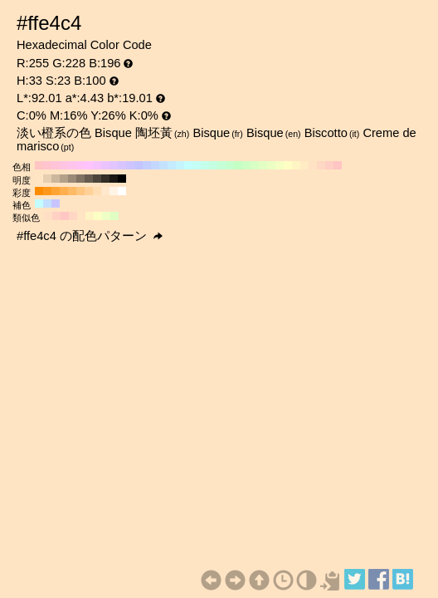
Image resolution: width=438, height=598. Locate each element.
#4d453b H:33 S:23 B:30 (97, 178)
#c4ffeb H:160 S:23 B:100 (205, 165)
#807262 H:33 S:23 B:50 (80, 178)
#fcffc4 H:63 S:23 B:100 (98, 216)
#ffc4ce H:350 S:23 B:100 (47, 165)
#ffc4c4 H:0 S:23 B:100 (337, 165)
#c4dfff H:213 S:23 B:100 (47, 203)
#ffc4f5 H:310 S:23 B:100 (80, 165)
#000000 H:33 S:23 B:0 (122, 178)
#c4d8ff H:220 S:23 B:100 (155, 165)
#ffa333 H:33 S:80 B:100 (55, 191)
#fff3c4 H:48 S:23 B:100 (89, 216)
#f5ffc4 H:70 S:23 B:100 (279, 165)
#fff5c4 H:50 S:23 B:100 (296, 165)
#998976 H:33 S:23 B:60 (72, 178)
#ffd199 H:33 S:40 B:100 (89, 191)
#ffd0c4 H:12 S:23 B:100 (56, 216)
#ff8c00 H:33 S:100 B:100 (39, 191)
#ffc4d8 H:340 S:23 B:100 (55, 165)
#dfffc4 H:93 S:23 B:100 (114, 216)
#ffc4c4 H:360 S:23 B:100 (39, 165)
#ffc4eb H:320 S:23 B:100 (72, 165)
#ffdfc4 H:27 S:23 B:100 (48, 216)
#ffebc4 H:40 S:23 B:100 (304, 165)
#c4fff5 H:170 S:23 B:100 (196, 165)
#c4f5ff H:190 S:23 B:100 (180, 165)
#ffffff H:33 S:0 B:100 (122, 191)
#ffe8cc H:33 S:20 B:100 (105, 191)
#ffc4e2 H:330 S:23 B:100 (64, 165)
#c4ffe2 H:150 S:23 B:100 (213, 165)
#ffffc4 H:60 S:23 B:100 (288, 165)
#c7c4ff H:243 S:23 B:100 (55, 203)
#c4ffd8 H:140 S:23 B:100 (221, 165)
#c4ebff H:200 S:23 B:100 (172, 165)
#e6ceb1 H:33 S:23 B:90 (47, 178)
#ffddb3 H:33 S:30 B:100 (97, 191)
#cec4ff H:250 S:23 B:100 (130, 165)
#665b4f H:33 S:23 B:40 (89, 178)
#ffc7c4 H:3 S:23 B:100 (65, 216)
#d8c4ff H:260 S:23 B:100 (122, 165)
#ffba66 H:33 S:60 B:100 (72, 191)
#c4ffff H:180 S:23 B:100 (188, 165)
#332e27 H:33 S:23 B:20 (105, 178)
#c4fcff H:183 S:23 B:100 (39, 203)
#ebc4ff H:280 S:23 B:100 (105, 165)
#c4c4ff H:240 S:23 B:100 (138, 165)
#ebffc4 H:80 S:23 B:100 (271, 165)
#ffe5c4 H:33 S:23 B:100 (39, 178)
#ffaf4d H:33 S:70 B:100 (64, 191)
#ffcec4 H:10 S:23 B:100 (329, 165)
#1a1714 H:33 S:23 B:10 (114, 178)
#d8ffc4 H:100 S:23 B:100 (255, 165)
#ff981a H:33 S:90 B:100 (47, 191)
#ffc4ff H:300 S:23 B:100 (89, 165)
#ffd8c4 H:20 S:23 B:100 (321, 165)
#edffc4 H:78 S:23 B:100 (106, 216)
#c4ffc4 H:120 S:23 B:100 (238, 165)
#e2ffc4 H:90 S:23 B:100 (263, 165)
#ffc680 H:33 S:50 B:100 (80, 191)
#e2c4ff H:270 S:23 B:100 (114, 165)
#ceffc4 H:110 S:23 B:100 (246, 165)
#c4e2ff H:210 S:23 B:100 (163, 165)
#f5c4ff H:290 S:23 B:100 (97, 165)
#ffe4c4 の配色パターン (90, 236)
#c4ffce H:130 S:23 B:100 (230, 165)
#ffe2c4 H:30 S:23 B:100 (313, 165)
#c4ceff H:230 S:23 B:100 (147, 165)
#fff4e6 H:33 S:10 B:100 (114, 191)
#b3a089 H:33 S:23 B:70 (64, 178)
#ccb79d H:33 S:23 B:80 (55, 178)
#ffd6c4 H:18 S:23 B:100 (73, 216)
